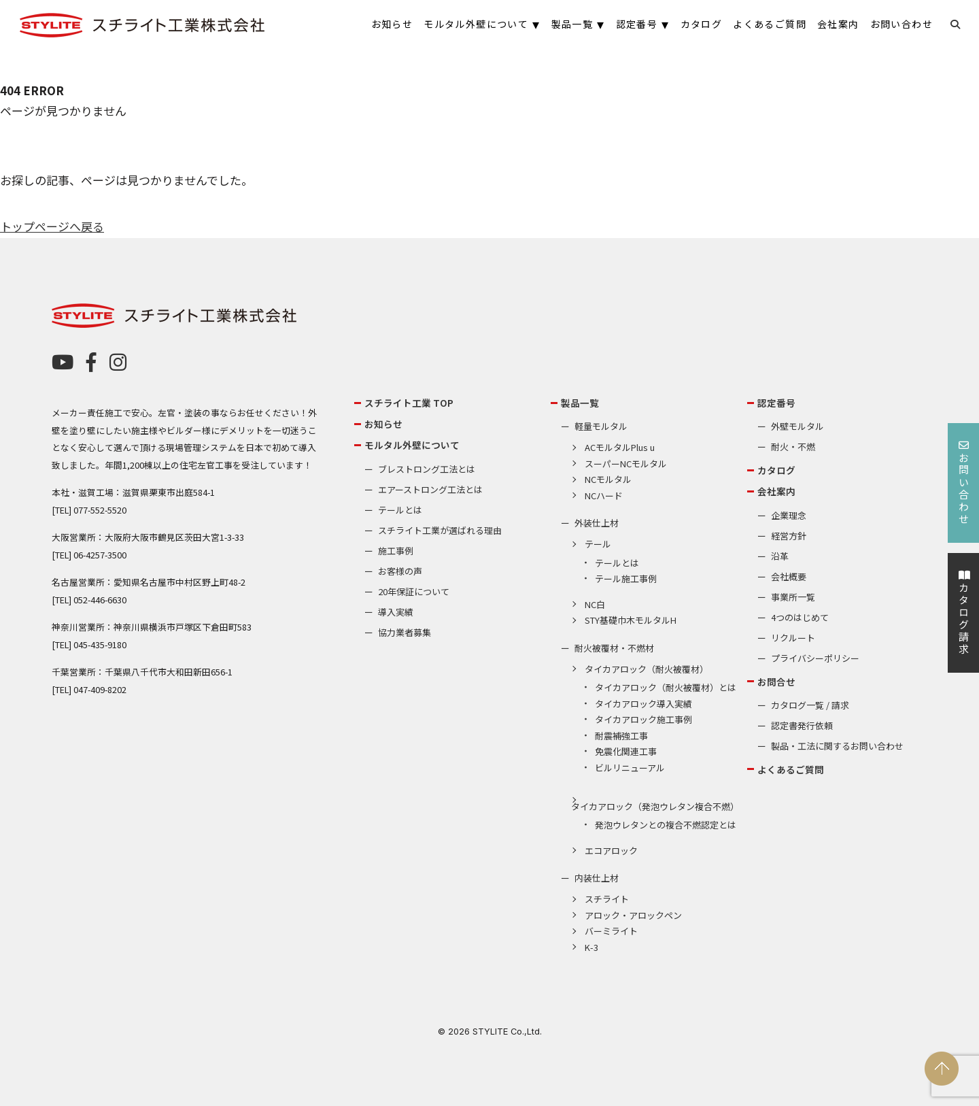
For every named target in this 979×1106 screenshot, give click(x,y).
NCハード (604, 495)
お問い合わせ (964, 483)
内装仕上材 (596, 877)
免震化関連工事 (626, 751)
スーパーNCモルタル (626, 463)
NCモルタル (608, 479)
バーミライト (611, 930)
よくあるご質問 (790, 769)
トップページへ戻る (52, 226)
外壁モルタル (797, 426)
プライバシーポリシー (815, 658)
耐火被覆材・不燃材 (614, 647)
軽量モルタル (601, 426)
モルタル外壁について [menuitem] (476, 24)
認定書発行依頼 (802, 725)
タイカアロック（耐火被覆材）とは (665, 687)
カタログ (776, 470)
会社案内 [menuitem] (838, 24)
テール (598, 543)
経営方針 (788, 535)
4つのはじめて (800, 617)
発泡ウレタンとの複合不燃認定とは (665, 824)
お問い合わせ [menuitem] (901, 24)
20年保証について (413, 591)
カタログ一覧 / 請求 (810, 705)
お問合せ (776, 681)
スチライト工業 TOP (408, 402)
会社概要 (788, 576)
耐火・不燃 (793, 446)
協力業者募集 (404, 632)
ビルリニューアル (630, 767)
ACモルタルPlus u (620, 447)
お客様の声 (400, 571)
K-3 (591, 947)
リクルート (793, 637)
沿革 (780, 556)
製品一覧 (580, 402)
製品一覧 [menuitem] (572, 24)
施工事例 (395, 550)
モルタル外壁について (412, 445)
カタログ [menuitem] (702, 24)
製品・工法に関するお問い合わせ (837, 745)
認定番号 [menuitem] (637, 24)
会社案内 (776, 491)
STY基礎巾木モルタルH (630, 620)
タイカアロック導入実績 (643, 703)
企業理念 (788, 515)
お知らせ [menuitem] (392, 24)
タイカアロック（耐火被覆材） (646, 669)
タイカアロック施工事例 (643, 719)
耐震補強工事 (621, 735)
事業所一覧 (793, 596)
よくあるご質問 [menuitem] (769, 24)
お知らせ (383, 424)
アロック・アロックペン (633, 915)
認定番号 (776, 402)
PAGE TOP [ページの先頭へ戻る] (942, 1069)
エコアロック (611, 850)
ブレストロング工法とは (426, 469)
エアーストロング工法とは (430, 489)
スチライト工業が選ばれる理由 (440, 530)
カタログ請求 (964, 613)
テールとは (400, 509)
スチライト (607, 898)
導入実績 (395, 611)
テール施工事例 (626, 578)
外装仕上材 (596, 522)
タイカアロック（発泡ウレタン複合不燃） (655, 806)
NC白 (595, 604)
